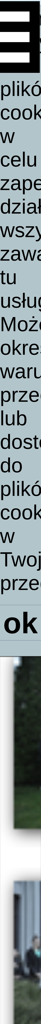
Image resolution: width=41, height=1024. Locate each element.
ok (20, 624)
